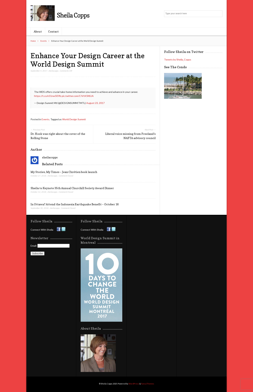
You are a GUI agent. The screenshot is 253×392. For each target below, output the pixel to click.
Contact (53, 31)
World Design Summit (74, 119)
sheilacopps (53, 70)
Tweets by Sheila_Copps (177, 59)
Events (43, 41)
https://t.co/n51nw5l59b (47, 95)
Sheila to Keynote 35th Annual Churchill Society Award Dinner (72, 188)
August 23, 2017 (95, 102)
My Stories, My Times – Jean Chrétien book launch (64, 172)
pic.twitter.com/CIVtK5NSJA (78, 95)
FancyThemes (147, 384)
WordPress (134, 384)
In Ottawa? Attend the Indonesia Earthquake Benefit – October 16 (75, 204)
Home (33, 41)
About (38, 31)
